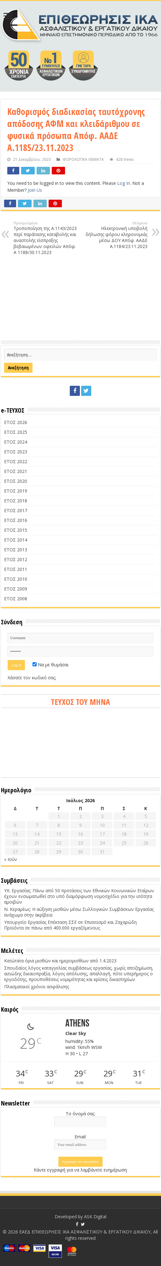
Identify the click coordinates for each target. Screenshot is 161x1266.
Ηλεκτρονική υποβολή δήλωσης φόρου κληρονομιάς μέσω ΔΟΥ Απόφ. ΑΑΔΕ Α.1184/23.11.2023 (115, 235)
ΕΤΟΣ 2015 (15, 530)
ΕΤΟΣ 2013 (15, 550)
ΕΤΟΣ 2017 (15, 510)
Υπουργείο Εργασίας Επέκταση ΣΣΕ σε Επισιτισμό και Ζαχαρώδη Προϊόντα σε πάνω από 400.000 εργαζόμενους (70, 925)
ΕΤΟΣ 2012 (15, 559)
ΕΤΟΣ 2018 (15, 501)
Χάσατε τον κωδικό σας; (32, 678)
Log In (123, 183)
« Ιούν (10, 859)
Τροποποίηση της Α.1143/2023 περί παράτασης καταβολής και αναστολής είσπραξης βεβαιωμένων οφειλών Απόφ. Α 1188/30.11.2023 (46, 238)
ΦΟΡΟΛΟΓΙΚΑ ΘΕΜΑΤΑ (83, 159)
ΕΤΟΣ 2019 (15, 491)
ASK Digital (95, 1217)
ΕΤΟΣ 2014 (15, 540)
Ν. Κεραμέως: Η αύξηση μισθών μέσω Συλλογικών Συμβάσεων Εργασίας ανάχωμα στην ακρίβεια (79, 912)
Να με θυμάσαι (51, 665)
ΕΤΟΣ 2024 (15, 442)
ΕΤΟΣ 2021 (15, 471)
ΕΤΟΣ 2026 (15, 422)
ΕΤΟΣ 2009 (15, 589)
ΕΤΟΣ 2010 (15, 579)
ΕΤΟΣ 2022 (15, 461)
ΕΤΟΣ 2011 (15, 569)
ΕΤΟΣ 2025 (15, 432)
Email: (80, 1137)
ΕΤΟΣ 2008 (15, 599)
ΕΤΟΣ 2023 (15, 452)
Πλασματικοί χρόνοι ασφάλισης (36, 987)
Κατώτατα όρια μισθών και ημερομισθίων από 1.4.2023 (60, 961)
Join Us (35, 190)
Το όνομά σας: (80, 1114)
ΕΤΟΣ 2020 (15, 481)
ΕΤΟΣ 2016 (15, 520)
